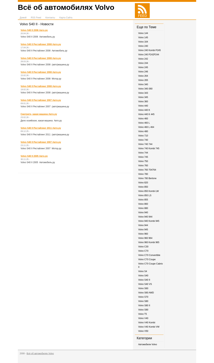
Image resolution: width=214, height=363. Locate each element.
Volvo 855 (143, 199)
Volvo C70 (143, 251)
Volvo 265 (143, 80)
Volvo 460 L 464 (146, 127)
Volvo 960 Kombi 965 (148, 242)
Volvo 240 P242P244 (148, 54)
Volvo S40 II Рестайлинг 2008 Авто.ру (41, 44)
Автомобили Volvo (147, 344)
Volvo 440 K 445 (146, 114)
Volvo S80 (143, 301)
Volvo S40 (143, 275)
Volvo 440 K (144, 110)
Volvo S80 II (144, 305)
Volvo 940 (143, 212)
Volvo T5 (142, 314)
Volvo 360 (143, 101)
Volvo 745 (143, 157)
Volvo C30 (143, 246)
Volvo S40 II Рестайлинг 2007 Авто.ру (41, 100)
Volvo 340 (143, 84)
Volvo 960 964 (145, 238)
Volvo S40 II (144, 280)
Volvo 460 (143, 118)
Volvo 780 (143, 174)
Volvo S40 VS (145, 284)
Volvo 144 (143, 33)
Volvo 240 (143, 46)
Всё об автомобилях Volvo (66, 7)
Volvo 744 (143, 152)
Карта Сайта (65, 17)
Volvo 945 (143, 229)
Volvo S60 (143, 288)
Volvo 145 (143, 37)
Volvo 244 (143, 63)
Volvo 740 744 (145, 144)
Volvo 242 (143, 59)
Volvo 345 (143, 97)
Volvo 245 (143, 67)
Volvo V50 (143, 331)
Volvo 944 (143, 225)
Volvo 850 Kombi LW (148, 191)
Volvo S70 (143, 297)
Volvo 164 (143, 41)
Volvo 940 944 (145, 216)
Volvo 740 (143, 140)
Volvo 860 (143, 204)
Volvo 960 (143, 234)
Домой (23, 17)
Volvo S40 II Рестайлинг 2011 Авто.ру (41, 128)
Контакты (50, 17)
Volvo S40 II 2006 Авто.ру (34, 30)
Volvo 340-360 (145, 88)
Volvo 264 (143, 76)
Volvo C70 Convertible (149, 255)
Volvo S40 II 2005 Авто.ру (34, 156)
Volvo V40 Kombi (146, 322)
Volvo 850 (143, 187)
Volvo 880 (143, 208)
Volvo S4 (142, 271)
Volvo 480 (143, 131)
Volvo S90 (143, 309)
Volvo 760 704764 (147, 170)
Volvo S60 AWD (146, 292)
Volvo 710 (143, 135)
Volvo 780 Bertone (147, 178)
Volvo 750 (143, 161)
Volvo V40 (143, 318)
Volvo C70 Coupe (146, 259)
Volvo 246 (143, 71)
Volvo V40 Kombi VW (148, 327)
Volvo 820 (143, 182)
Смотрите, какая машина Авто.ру (39, 114)
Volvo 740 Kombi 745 (148, 148)
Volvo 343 (143, 93)
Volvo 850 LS (144, 195)
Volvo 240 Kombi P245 (149, 50)
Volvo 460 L (144, 123)
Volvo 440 (143, 105)
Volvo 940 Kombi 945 (148, 221)
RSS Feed (36, 17)
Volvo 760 (143, 165)
